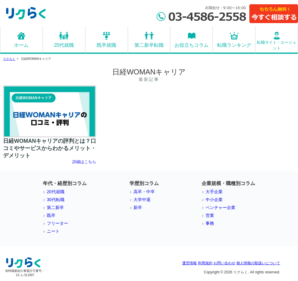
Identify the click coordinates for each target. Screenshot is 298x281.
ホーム (21, 45)
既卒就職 (106, 45)
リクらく (9, 58)
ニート (53, 231)
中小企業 (214, 199)
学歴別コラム (144, 183)
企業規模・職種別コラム (228, 183)
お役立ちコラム (192, 45)
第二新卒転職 (149, 45)
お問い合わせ (224, 263)
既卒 (51, 215)
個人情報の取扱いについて (258, 263)
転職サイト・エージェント (276, 45)
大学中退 (142, 199)
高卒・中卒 (144, 191)
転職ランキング (234, 45)
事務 (210, 223)
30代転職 (55, 199)
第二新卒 (55, 207)
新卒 (137, 207)
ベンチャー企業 (220, 207)
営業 (210, 215)
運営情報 (189, 263)
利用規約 (205, 263)
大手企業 (214, 191)
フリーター (57, 223)
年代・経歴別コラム (65, 183)
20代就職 (64, 45)
